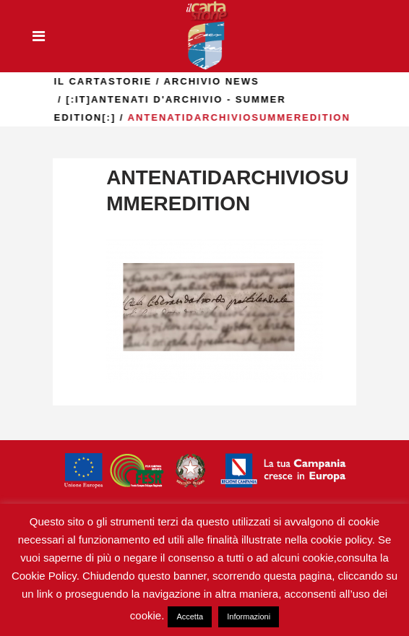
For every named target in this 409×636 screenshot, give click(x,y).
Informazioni (248, 616)
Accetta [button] (189, 616)
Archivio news (261, 81)
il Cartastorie (153, 81)
